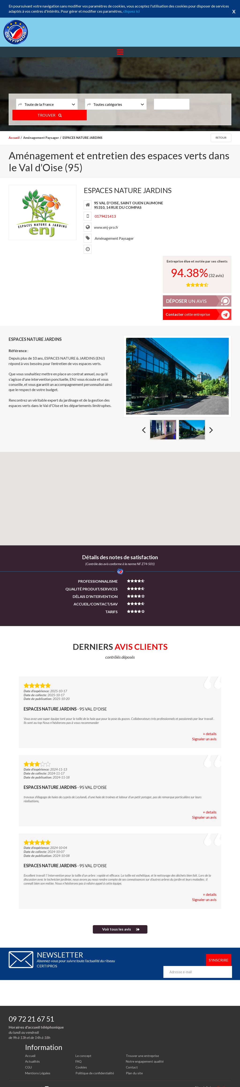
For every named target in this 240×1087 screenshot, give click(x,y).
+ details (210, 733)
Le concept (83, 1048)
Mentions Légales (38, 1066)
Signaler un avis (204, 739)
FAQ (78, 1054)
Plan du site (134, 1066)
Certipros (224, 1080)
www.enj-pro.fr (106, 227)
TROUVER (210, 104)
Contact (132, 1060)
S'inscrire (218, 960)
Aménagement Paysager (41, 138)
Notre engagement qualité (145, 1054)
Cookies (81, 1060)
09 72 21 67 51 (31, 1011)
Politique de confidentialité (95, 1066)
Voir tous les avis (116, 929)
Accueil (14, 138)
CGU (28, 1060)
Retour (221, 137)
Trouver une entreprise (143, 1048)
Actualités (32, 1054)
